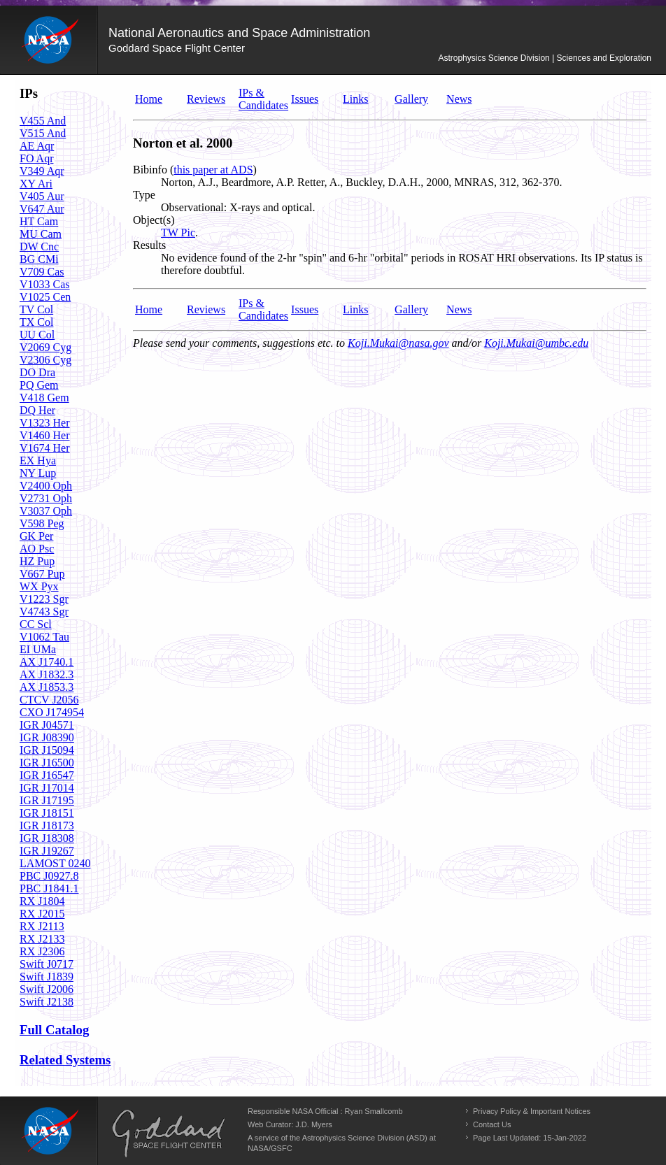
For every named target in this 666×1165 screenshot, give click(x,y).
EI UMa (38, 649)
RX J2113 (42, 926)
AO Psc (37, 549)
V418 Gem (44, 397)
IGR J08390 (47, 737)
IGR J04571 (47, 725)
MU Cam (41, 234)
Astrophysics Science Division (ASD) (364, 1138)
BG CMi (39, 259)
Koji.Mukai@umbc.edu (536, 343)
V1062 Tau (44, 637)
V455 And (43, 121)
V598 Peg (42, 523)
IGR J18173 (47, 825)
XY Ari (36, 184)
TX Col (36, 322)
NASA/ (259, 1148)
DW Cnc (39, 246)
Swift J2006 (46, 989)
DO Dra (37, 372)
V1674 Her (45, 448)
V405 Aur (42, 196)
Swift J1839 (46, 976)
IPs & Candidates (263, 99)
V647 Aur (42, 209)
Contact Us (492, 1124)
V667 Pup (42, 574)
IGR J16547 (47, 775)
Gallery (411, 99)
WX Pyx (39, 586)
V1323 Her (45, 423)
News (459, 99)
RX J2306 (42, 951)
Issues (304, 99)
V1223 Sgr (44, 599)
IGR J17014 (47, 788)
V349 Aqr (42, 171)
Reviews (206, 99)
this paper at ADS (213, 170)
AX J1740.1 (46, 662)
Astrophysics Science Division (493, 58)
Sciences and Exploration (604, 58)
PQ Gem (39, 385)
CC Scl (36, 624)
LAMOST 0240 (55, 863)
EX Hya (38, 460)
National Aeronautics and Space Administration (239, 33)
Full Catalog (54, 1029)
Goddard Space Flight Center (176, 48)
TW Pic (178, 232)
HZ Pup (37, 561)
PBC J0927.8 (49, 876)
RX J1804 (42, 901)
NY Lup (38, 473)
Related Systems (65, 1059)
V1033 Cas (45, 284)
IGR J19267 (47, 851)
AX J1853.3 (46, 687)
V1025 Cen (45, 297)
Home (148, 99)
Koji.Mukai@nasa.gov (398, 343)
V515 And (43, 133)
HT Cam (39, 221)
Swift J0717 (46, 964)
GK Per (36, 536)
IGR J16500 (47, 763)
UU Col (37, 335)
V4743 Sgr (44, 611)
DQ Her (37, 410)
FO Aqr (36, 158)
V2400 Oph (46, 486)
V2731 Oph (46, 498)
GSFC (281, 1148)
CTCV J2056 (49, 700)
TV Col (36, 309)
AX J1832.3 (46, 674)
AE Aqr (37, 146)
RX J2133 (42, 939)
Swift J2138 (46, 1002)
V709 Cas (42, 272)
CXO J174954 (52, 712)
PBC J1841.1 (49, 888)
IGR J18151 (47, 813)
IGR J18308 (47, 838)
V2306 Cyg (45, 360)
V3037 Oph (46, 511)
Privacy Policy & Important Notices (531, 1111)
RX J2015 (42, 914)
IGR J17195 (47, 800)
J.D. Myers (313, 1124)
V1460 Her (45, 435)
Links (355, 99)
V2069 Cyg (45, 347)
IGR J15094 (47, 750)
